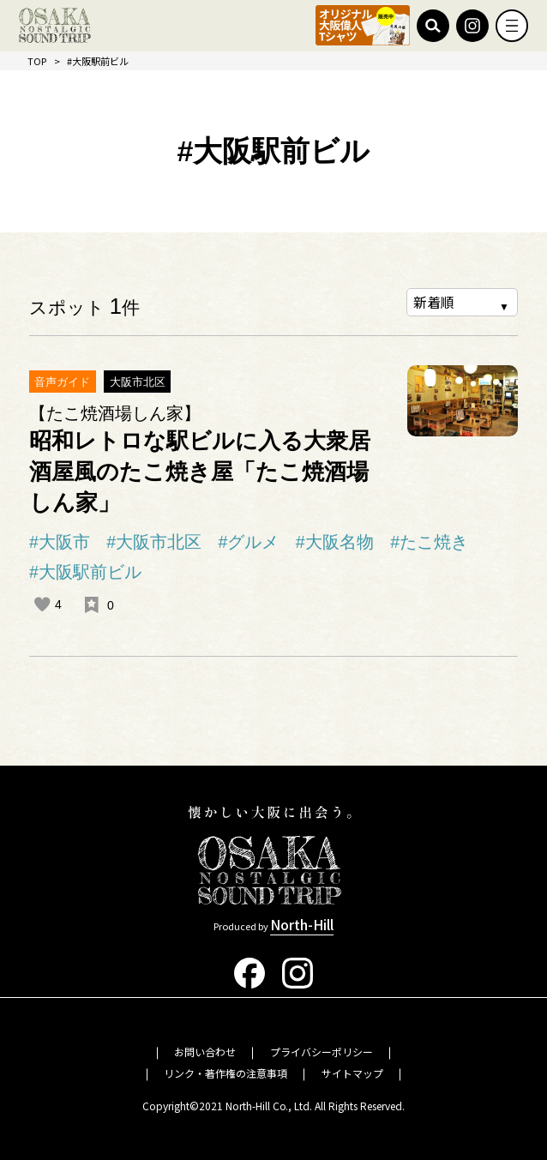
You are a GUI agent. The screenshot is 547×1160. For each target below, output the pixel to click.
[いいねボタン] (42, 604)
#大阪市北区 (153, 541)
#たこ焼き (429, 541)
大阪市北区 (137, 382)
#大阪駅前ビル (85, 571)
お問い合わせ (205, 1051)
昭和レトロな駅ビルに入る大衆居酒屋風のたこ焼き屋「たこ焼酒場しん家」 (199, 471)
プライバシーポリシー (321, 1051)
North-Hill (302, 924)
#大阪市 (59, 541)
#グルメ (249, 541)
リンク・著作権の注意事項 (225, 1073)
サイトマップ (352, 1073)
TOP (36, 61)
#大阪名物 (335, 541)
